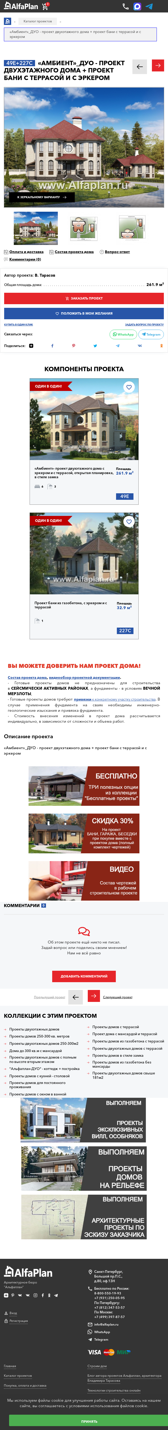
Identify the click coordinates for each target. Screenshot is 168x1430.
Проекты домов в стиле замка (121, 1077)
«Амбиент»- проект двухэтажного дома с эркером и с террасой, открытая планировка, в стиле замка (73, 478)
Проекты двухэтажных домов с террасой (122, 1068)
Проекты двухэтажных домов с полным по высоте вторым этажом (43, 1072)
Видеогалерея (99, 1357)
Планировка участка (20, 1382)
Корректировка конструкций (27, 1373)
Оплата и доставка (28, 252)
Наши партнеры (100, 1338)
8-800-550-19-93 (107, 1232)
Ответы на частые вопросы (26, 1343)
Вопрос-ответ (125, 252)
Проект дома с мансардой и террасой (119, 1044)
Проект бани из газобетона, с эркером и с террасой (74, 611)
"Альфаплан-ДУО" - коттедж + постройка (38, 1084)
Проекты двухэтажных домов (37, 1037)
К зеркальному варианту (46, 195)
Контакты (95, 1377)
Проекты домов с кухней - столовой (44, 1093)
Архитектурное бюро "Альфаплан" (29, 1216)
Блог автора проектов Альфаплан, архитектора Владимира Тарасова (126, 1316)
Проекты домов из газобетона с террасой (123, 1056)
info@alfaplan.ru (106, 1263)
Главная (10, 1304)
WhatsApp (120, 338)
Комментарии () (27, 259)
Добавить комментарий (84, 984)
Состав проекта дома (79, 252)
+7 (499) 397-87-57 (109, 1255)
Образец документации (23, 1333)
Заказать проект (87, 299)
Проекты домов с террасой (118, 1035)
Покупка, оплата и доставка (26, 1323)
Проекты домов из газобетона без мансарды (125, 1086)
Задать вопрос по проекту (142, 327)
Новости (94, 1387)
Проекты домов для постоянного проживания (41, 1103)
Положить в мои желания (87, 316)
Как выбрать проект (20, 1353)
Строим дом (97, 1304)
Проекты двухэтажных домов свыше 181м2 (127, 1098)
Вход (13, 1253)
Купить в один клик (20, 327)
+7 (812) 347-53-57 (109, 1246)
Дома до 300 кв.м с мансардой (39, 1063)
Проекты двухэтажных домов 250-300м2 (42, 1054)
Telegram (150, 338)
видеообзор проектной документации (90, 684)
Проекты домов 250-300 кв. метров (43, 1044)
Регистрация (19, 1261)
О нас (92, 1367)
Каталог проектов (18, 1314)
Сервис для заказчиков (23, 1363)
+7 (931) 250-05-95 (109, 1236)
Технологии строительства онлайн (116, 1328)
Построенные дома (103, 1348)
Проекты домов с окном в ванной (41, 1112)
